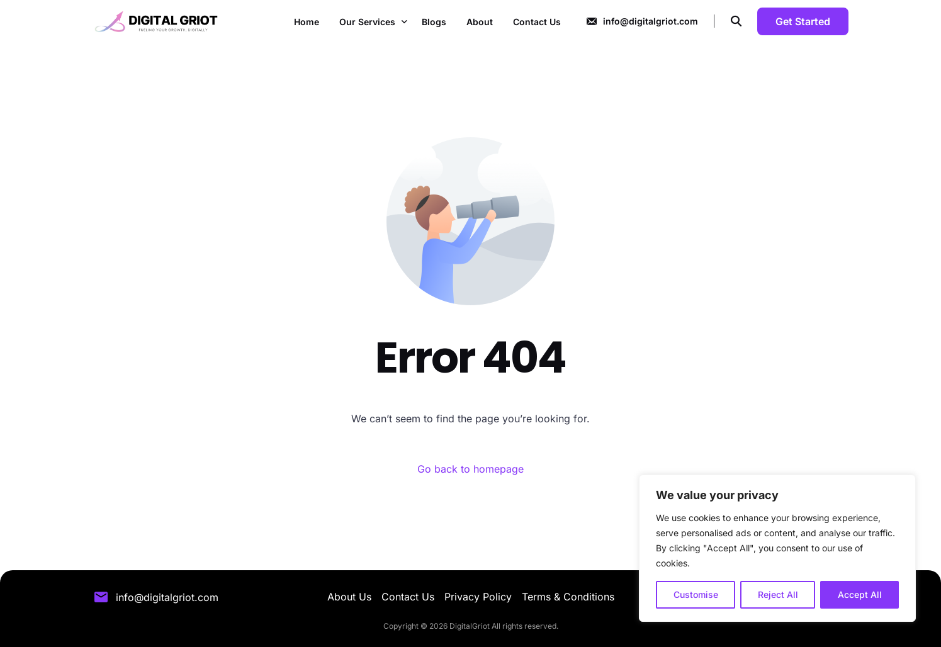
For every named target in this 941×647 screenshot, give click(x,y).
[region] (777, 548)
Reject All (778, 594)
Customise (695, 594)
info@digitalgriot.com (650, 21)
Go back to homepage (470, 469)
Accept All (860, 594)
